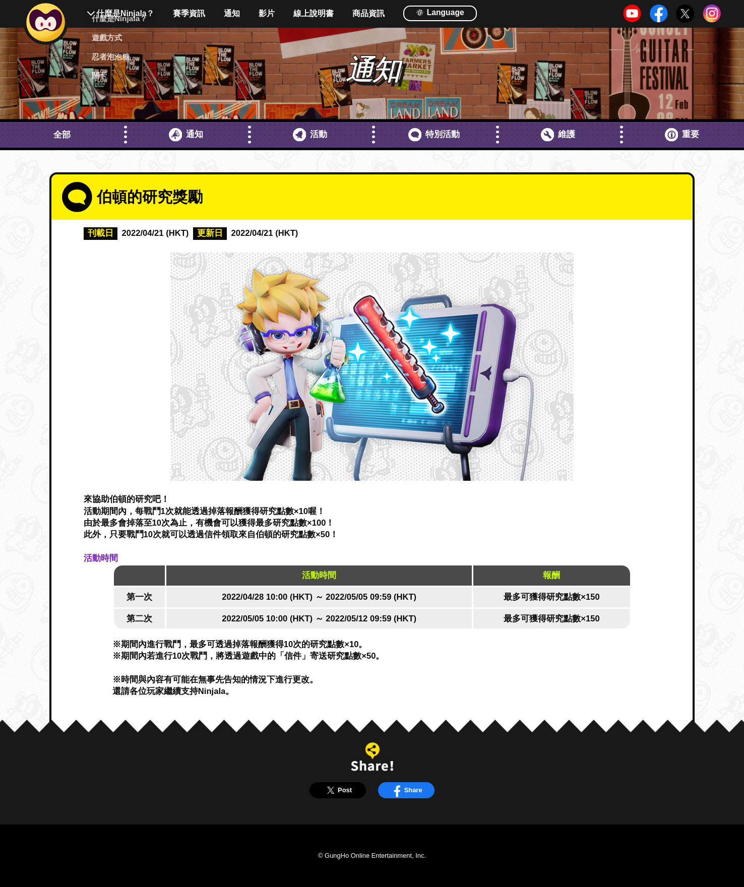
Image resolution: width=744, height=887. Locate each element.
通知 (232, 14)
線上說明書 (313, 14)
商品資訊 (368, 14)
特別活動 (434, 135)
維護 (558, 135)
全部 (62, 135)
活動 (310, 135)
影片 (267, 14)
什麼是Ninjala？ (125, 13)
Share (406, 790)
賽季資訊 (189, 14)
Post (338, 790)
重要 (682, 135)
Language (440, 12)
